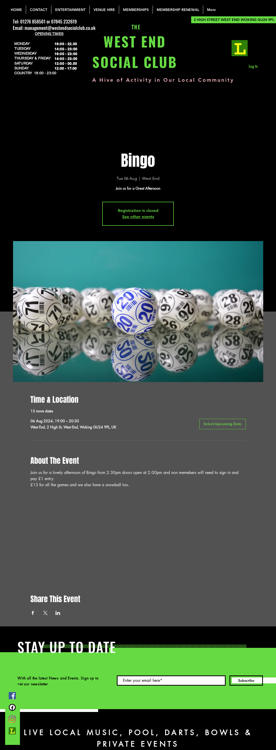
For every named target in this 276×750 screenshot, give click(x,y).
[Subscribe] (246, 680)
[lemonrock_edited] (240, 48)
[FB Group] (12, 707)
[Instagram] (12, 719)
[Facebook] (12, 695)
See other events (138, 216)
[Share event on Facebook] (32, 613)
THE (134, 27)
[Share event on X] (45, 613)
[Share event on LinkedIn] (57, 613)
